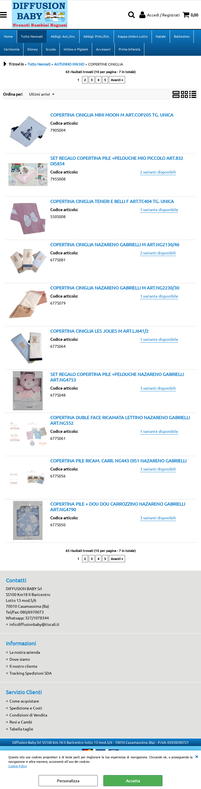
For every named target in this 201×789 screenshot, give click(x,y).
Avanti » (117, 80)
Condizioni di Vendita (28, 714)
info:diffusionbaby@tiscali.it (34, 624)
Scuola (51, 49)
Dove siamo (19, 659)
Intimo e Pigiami (76, 49)
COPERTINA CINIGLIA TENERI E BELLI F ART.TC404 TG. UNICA (112, 201)
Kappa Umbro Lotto (133, 36)
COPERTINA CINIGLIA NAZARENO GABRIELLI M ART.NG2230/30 (114, 287)
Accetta (133, 780)
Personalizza (68, 780)
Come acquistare (24, 700)
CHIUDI (196, 756)
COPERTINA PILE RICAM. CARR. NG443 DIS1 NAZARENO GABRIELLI (118, 460)
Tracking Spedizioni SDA (30, 672)
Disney (32, 49)
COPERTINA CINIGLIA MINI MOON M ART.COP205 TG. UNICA (111, 114)
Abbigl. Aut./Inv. (63, 36)
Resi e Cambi (20, 721)
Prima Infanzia (129, 49)
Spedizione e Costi (25, 707)
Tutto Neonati (32, 36)
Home (8, 36)
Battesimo (182, 36)
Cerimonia (11, 49)
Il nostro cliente (23, 666)
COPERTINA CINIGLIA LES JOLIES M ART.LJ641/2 (99, 331)
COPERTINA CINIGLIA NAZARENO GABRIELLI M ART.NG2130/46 (114, 244)
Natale (161, 36)
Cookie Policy (17, 766)
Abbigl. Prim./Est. (96, 36)
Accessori (103, 49)
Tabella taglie (21, 728)
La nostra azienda (24, 652)
